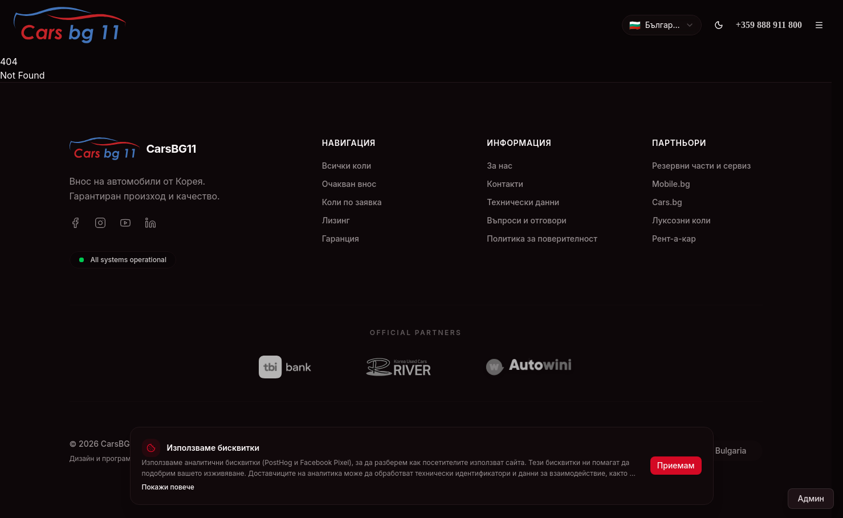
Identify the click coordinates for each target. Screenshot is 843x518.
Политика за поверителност (542, 238)
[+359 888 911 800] (769, 25)
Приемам (676, 465)
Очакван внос (349, 184)
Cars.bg (667, 202)
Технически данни (523, 202)
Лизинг (336, 220)
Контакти (505, 184)
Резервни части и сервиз (701, 165)
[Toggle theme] (718, 25)
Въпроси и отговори (526, 220)
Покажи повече (168, 486)
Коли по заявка (352, 202)
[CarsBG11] (70, 25)
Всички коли (346, 165)
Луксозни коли (681, 220)
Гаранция (340, 238)
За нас (499, 165)
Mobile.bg (671, 184)
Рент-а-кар (674, 238)
